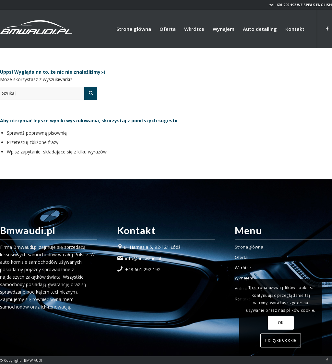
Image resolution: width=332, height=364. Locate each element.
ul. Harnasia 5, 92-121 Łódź (152, 247)
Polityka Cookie (280, 340)
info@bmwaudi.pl (143, 258)
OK (281, 322)
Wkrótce (243, 268)
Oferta (241, 257)
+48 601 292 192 (142, 269)
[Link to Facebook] (327, 28)
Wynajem (244, 278)
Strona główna (249, 247)
